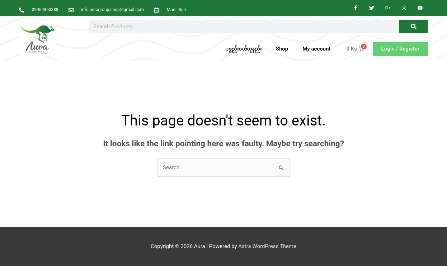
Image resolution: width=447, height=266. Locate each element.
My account (316, 49)
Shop (282, 49)
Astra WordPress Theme (267, 246)
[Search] (413, 26)
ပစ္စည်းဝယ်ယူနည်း (243, 49)
